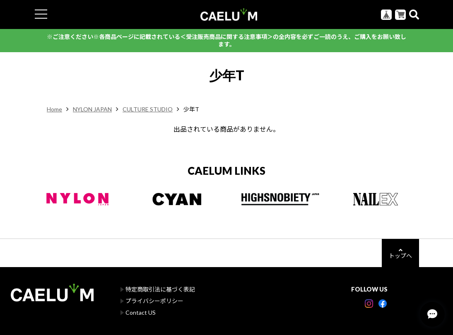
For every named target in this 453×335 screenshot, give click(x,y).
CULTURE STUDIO (148, 109)
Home (54, 109)
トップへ (400, 253)
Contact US (140, 312)
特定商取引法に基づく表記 (160, 289)
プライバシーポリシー (154, 300)
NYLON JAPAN (92, 109)
